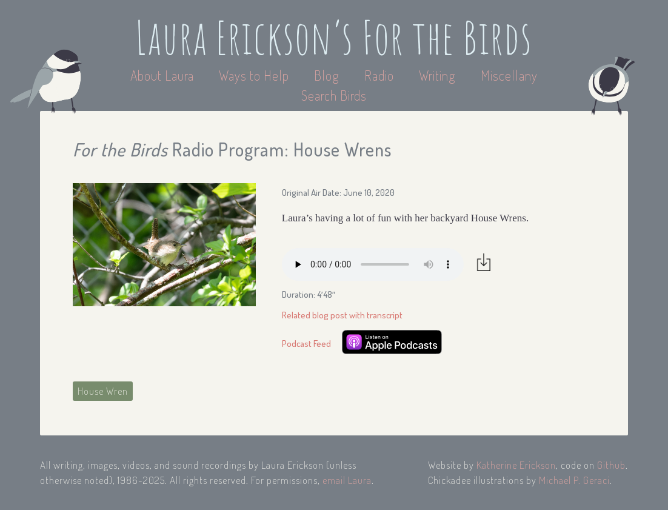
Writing (437, 75)
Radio (380, 75)
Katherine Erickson (516, 464)
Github (611, 464)
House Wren (103, 390)
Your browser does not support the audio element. (373, 264)
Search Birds (334, 95)
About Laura (163, 75)
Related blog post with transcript (342, 315)
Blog (326, 75)
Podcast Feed (306, 343)
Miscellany (509, 75)
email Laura (347, 480)
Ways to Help (255, 75)
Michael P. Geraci (574, 480)
